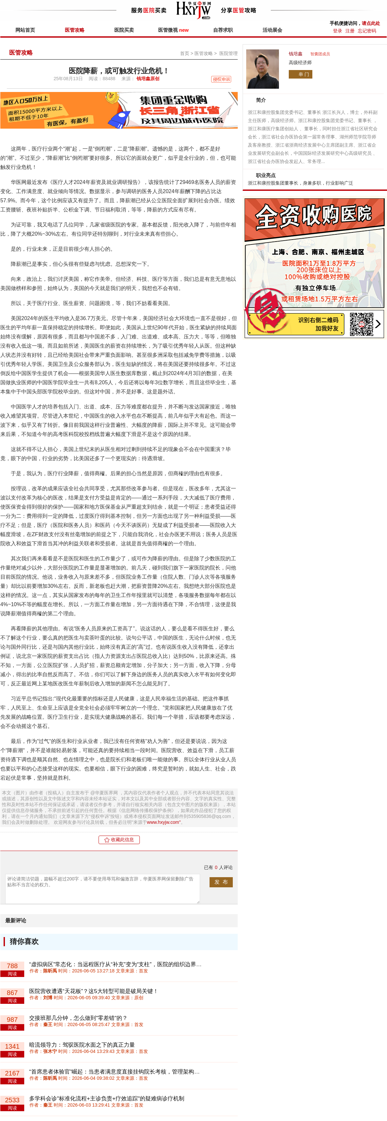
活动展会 (272, 30)
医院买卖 (124, 30)
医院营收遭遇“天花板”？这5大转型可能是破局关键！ (93, 991)
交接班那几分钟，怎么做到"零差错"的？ (78, 1018)
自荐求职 (223, 30)
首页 (184, 53)
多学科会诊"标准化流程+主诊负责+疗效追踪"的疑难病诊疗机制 (106, 1098)
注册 (350, 30)
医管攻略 (74, 30)
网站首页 (25, 30)
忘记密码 (367, 30)
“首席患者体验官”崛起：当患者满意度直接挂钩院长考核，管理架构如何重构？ (125, 1072)
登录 (337, 30)
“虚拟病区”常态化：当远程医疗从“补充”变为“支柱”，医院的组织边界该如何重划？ (129, 964)
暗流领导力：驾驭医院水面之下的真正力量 (82, 1045)
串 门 (304, 74)
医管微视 (173, 30)
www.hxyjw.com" (164, 822)
